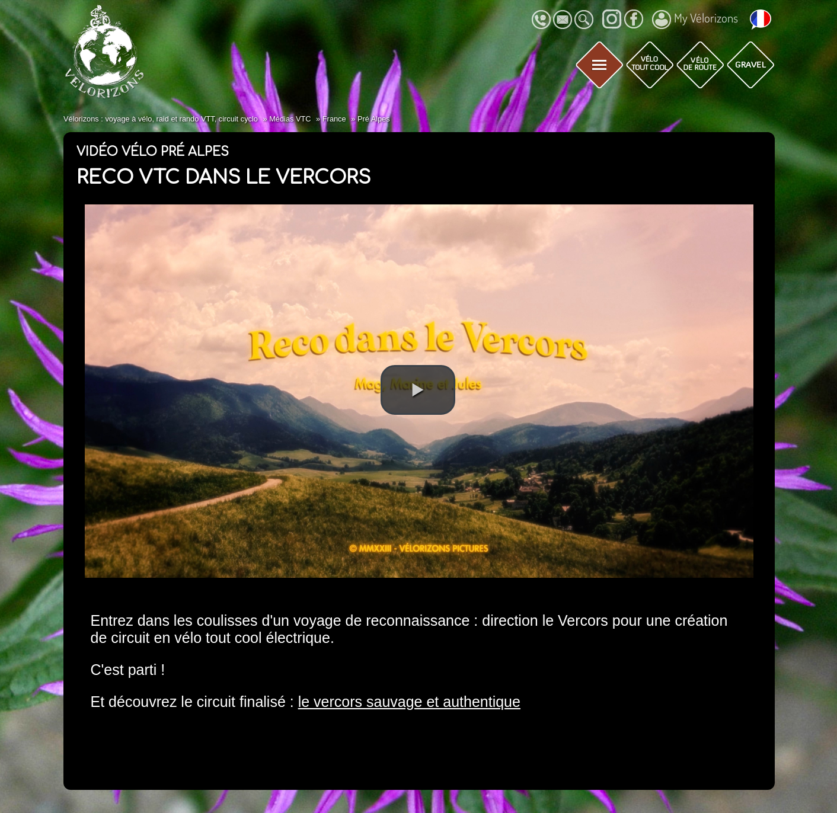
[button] (418, 390)
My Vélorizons (695, 19)
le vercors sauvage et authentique (409, 701)
